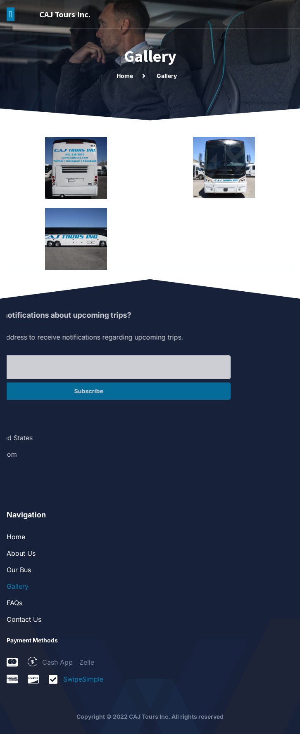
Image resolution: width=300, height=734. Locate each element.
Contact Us (24, 619)
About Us (21, 553)
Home (16, 537)
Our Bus (19, 570)
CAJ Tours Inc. (64, 14)
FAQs (14, 603)
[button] (10, 14)
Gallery (18, 586)
